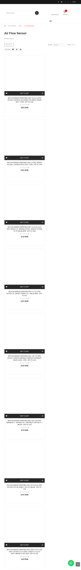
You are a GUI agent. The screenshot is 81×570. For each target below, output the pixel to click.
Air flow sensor (29, 26)
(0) (25, 99)
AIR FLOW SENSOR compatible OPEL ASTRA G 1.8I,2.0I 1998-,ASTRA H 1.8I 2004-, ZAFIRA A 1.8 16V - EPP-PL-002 (59, 447)
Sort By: (50, 44)
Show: (69, 44)
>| (17, 531)
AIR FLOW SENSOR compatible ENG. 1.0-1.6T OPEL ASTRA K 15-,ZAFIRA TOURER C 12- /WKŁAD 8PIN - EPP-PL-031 (59, 153)
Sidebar (9, 44)
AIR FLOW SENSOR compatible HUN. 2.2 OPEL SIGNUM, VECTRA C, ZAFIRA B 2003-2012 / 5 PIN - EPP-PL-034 (59, 94)
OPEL (20, 26)
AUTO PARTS (12, 26)
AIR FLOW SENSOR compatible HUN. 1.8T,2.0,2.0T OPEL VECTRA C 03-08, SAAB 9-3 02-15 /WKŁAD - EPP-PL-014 (21, 271)
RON (75, 2)
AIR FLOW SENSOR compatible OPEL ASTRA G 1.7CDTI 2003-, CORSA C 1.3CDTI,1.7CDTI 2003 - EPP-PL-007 (59, 388)
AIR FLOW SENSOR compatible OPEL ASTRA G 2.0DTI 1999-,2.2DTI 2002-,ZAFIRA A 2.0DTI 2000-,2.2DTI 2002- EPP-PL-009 (22, 506)
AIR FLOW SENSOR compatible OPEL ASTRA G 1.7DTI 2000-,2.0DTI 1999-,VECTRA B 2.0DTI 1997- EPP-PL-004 (22, 447)
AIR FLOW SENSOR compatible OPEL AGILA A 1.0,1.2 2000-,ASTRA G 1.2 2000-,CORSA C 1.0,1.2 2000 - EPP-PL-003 (21, 329)
